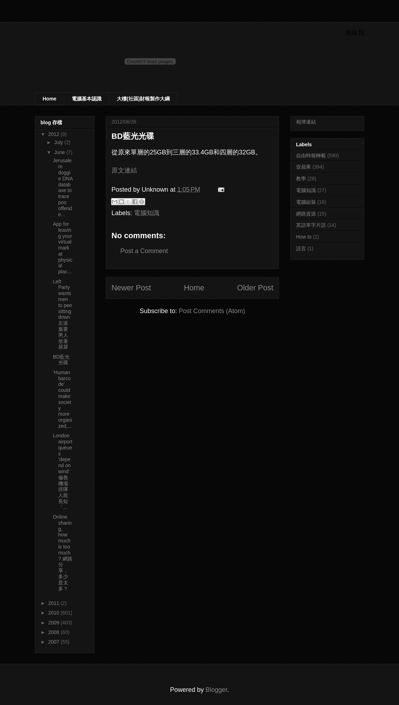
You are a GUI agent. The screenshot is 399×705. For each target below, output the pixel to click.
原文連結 (124, 170)
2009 (54, 622)
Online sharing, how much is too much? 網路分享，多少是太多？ (62, 552)
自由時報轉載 (311, 155)
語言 (301, 248)
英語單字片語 (311, 225)
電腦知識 (146, 213)
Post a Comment (144, 251)
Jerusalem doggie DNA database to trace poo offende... (62, 187)
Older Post (255, 287)
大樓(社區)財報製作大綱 (143, 99)
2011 (54, 603)
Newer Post (131, 287)
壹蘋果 (303, 167)
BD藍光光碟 (61, 360)
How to (304, 237)
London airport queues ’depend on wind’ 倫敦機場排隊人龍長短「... (62, 471)
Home (49, 99)
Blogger (216, 689)
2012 (54, 134)
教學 (301, 178)
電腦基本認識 (87, 99)
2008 (54, 632)
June (60, 152)
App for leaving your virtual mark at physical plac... (62, 247)
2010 (54, 613)
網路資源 (306, 214)
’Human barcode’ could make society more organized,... (62, 399)
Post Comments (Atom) (212, 311)
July (59, 142)
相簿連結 (306, 122)
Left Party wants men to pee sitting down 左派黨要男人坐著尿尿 (62, 314)
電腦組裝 (306, 202)
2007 (54, 642)
